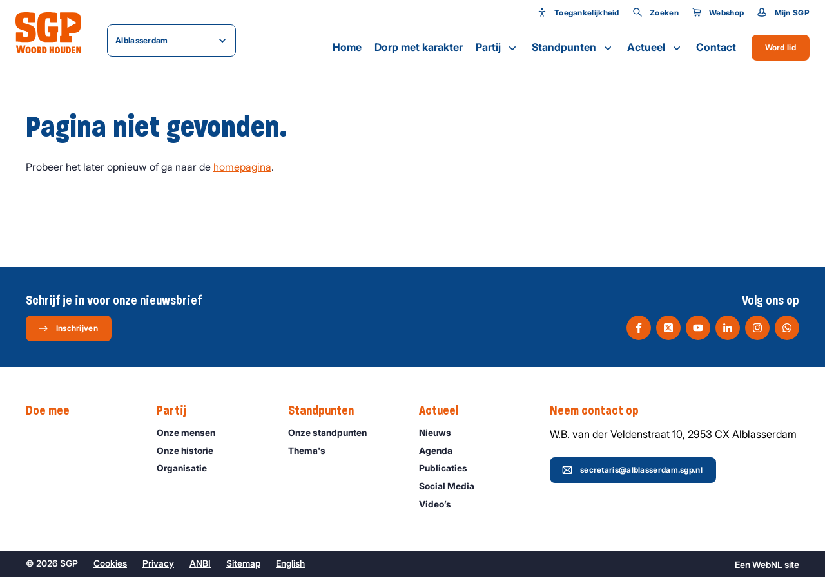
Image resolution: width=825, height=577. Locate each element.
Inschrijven (68, 328)
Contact (716, 47)
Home (347, 47)
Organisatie (187, 468)
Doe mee (54, 411)
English (290, 563)
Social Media (452, 486)
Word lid (780, 47)
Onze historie (191, 450)
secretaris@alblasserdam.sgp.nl (632, 470)
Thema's (312, 450)
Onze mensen (192, 432)
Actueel (655, 48)
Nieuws (441, 432)
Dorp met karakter (418, 47)
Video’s (441, 504)
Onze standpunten (333, 432)
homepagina (242, 166)
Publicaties (449, 468)
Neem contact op (601, 411)
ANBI (200, 563)
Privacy (158, 563)
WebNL (767, 564)
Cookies (110, 563)
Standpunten (573, 48)
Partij (497, 48)
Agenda (441, 450)
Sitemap (243, 563)
